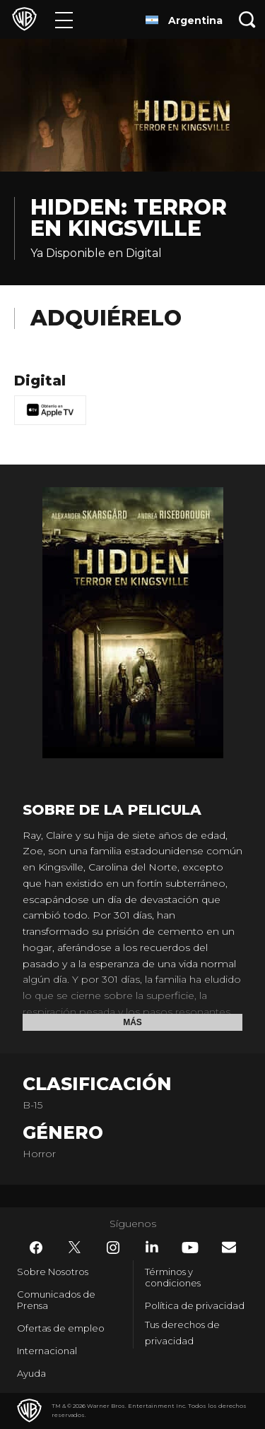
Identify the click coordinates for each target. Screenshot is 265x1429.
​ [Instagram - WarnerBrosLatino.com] (113, 1247)
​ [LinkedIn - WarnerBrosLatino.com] (151, 1246)
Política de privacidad (195, 1305)
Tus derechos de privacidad (182, 1332)
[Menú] (64, 19)
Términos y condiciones (173, 1277)
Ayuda (31, 1373)
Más (132, 1022)
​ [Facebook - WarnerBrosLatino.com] (36, 1247)
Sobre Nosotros (52, 1271)
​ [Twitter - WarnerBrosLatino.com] (74, 1247)
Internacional (47, 1350)
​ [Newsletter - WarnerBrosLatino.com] (228, 1247)
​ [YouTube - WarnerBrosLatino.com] (190, 1247)
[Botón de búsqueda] (247, 19)
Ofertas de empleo (61, 1328)
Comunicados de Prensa (56, 1300)
